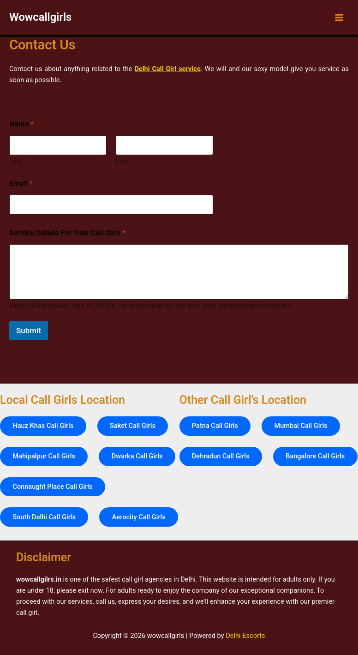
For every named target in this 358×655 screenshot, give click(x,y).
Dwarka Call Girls (138, 425)
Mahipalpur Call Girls (44, 425)
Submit (28, 330)
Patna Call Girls (215, 394)
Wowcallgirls (40, 17)
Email (21, 183)
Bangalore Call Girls (221, 455)
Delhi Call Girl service (167, 69)
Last (122, 161)
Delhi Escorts (245, 635)
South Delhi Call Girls (44, 486)
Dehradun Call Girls (221, 425)
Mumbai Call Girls (301, 394)
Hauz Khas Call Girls (43, 394)
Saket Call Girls (133, 394)
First (15, 161)
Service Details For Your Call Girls (67, 232)
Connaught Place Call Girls (53, 455)
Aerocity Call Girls (39, 517)
